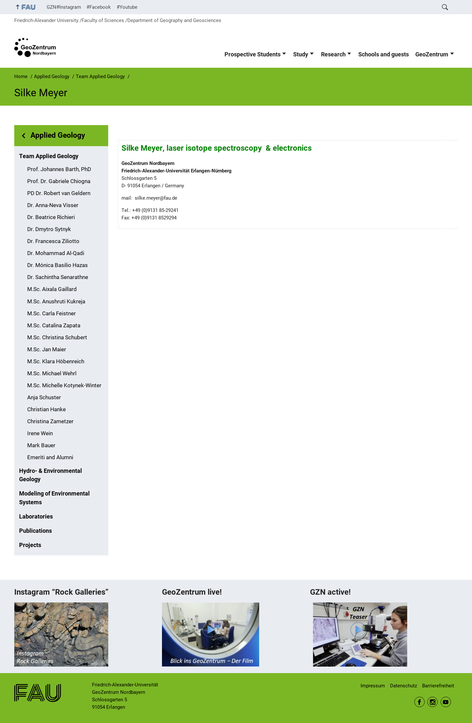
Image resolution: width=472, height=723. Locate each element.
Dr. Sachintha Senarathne (57, 277)
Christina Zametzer (50, 421)
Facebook (419, 702)
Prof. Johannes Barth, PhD (59, 169)
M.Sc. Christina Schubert (57, 337)
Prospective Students (252, 54)
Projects (30, 545)
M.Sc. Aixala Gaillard (52, 289)
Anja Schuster (44, 397)
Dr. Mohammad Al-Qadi (55, 253)
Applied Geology (57, 135)
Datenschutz (403, 686)
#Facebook (98, 7)
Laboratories (36, 516)
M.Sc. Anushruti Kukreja (56, 301)
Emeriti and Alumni (50, 457)
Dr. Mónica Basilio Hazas (57, 265)
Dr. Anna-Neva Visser (52, 205)
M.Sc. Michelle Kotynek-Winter (64, 385)
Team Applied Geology (48, 156)
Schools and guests (383, 54)
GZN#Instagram (64, 7)
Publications (35, 531)
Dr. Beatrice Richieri (51, 217)
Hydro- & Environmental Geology (50, 475)
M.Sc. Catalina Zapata (53, 325)
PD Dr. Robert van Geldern (58, 193)
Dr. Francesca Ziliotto (53, 241)
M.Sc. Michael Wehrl (51, 373)
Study (300, 54)
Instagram (432, 702)
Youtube (446, 702)
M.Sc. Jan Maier (46, 349)
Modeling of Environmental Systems (54, 497)
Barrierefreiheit (438, 686)
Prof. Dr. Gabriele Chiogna (58, 181)
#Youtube (127, 7)
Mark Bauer (41, 445)
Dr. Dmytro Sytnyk (49, 229)
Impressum (373, 686)
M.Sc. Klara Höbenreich (55, 361)
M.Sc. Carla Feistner (51, 313)
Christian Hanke (46, 409)
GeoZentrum (431, 54)
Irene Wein (40, 433)
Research (333, 54)
